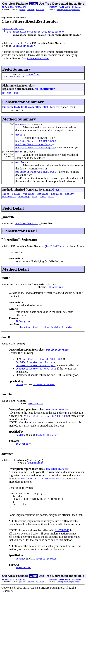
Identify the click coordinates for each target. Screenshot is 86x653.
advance (20, 127)
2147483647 (62, 546)
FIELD (22, 10)
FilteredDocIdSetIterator (19, 110)
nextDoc (20, 167)
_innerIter (33, 76)
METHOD (40, 10)
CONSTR (30, 10)
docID (18, 139)
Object (55, 194)
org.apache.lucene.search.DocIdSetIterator (35, 32)
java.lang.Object (12, 29)
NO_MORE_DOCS (10, 95)
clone (5, 199)
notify (69, 199)
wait (34, 202)
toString (23, 202)
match (18, 156)
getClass (42, 199)
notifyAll (8, 202)
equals (16, 199)
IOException (55, 295)
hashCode (56, 199)
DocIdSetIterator (24, 47)
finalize (28, 199)
